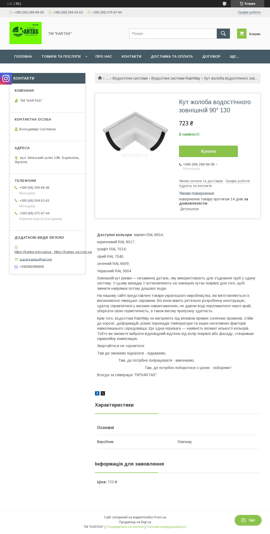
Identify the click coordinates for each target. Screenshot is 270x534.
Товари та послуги (61, 56)
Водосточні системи (130, 78)
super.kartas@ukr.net (36, 259)
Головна (23, 56)
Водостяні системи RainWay (175, 78)
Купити (208, 151)
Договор (211, 56)
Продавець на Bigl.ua (135, 522)
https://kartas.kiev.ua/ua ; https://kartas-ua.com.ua (53, 252)
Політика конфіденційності (166, 527)
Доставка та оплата (172, 56)
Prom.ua (160, 517)
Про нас (103, 56)
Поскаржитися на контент (125, 527)
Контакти (131, 56)
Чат (248, 520)
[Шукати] (223, 34)
